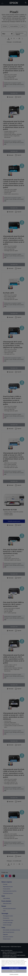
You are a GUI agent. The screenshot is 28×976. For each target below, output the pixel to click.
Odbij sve (14, 971)
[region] (14, 967)
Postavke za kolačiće (14, 974)
